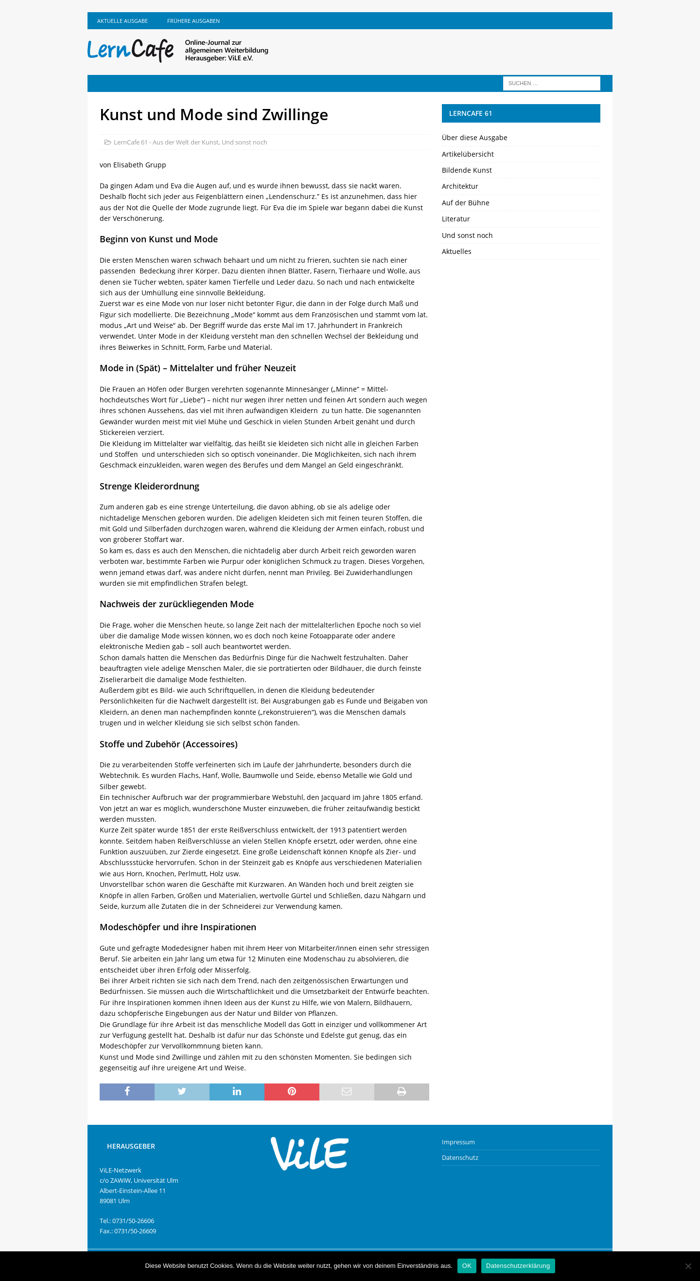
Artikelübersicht (468, 154)
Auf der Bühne (466, 202)
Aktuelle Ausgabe (122, 20)
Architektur (460, 186)
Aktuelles (457, 251)
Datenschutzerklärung (518, 1265)
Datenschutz (460, 1157)
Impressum (458, 1141)
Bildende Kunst (467, 170)
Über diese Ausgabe (475, 137)
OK (467, 1265)
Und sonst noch (244, 142)
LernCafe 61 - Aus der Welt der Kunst (166, 142)
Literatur (456, 218)
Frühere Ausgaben (193, 20)
